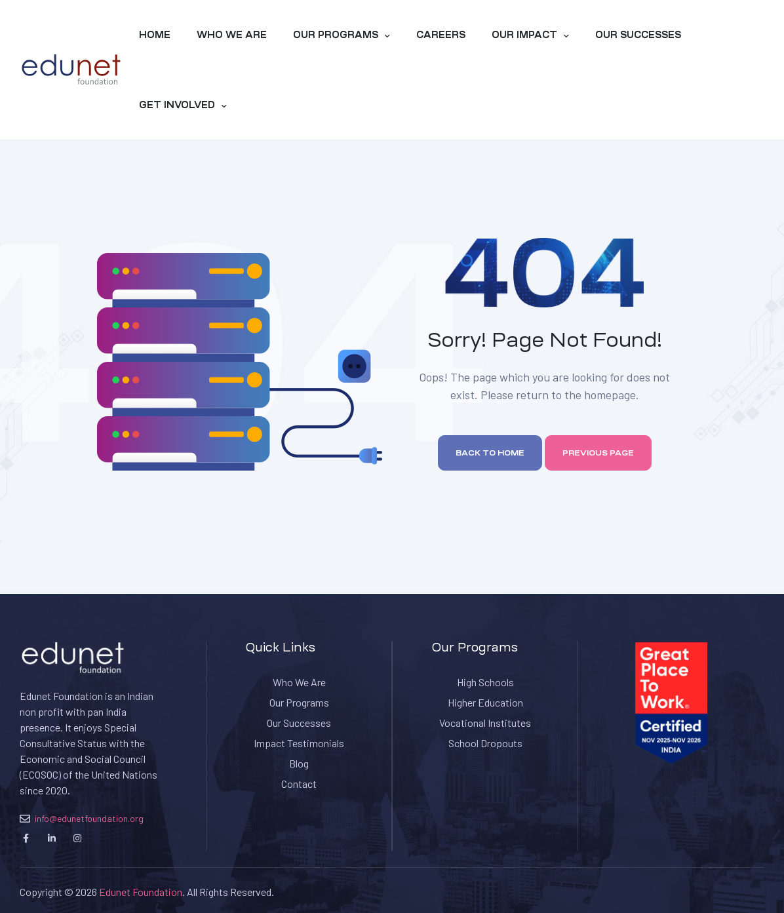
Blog (299, 763)
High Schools (485, 682)
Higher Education (485, 702)
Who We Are (299, 682)
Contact (299, 783)
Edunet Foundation (140, 891)
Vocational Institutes (485, 722)
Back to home (490, 453)
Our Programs (299, 702)
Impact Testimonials (299, 743)
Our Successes (299, 722)
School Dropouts (485, 743)
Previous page (598, 453)
